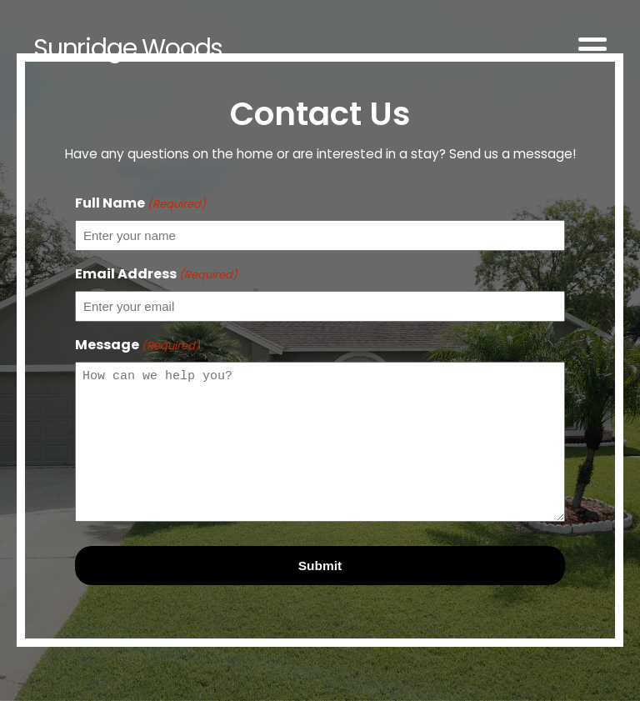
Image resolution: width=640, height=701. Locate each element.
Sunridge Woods (127, 48)
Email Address (156, 273)
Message (137, 344)
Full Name (140, 203)
